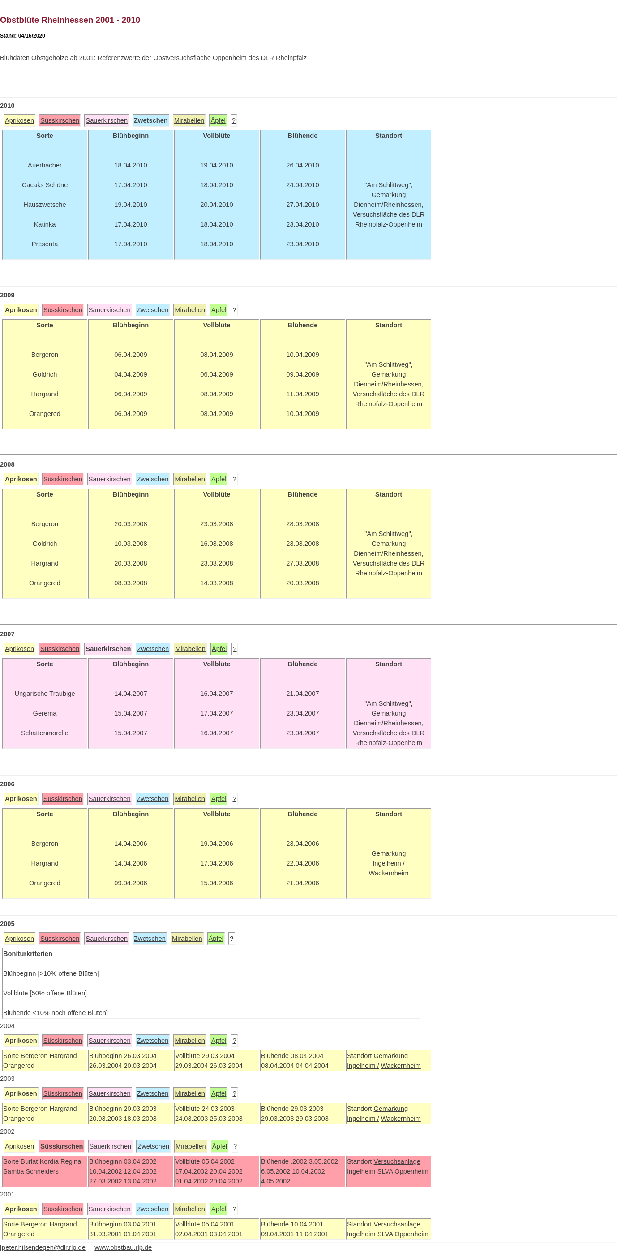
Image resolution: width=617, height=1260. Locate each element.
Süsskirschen (59, 120)
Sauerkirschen (107, 120)
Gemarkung (390, 1055)
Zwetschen (153, 309)
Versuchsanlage (396, 1161)
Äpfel (217, 120)
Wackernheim (401, 1065)
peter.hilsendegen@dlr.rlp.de (44, 1247)
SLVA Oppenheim (402, 1171)
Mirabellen (189, 120)
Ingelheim (362, 1171)
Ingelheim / (363, 1065)
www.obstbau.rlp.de (123, 1247)
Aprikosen (19, 120)
